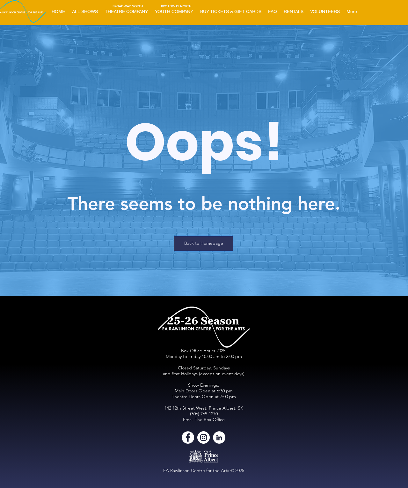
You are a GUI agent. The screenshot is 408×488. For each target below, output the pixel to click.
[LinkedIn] (219, 437)
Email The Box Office (204, 419)
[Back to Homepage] (203, 243)
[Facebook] (188, 437)
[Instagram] (203, 437)
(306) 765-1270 (204, 414)
